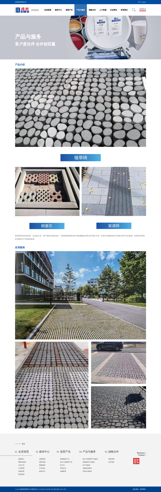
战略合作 (92, 10)
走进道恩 (47, 10)
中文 (139, 2)
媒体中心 (58, 10)
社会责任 (113, 10)
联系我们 (124, 10)
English (144, 2)
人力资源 (102, 10)
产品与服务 (80, 10)
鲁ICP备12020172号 (60, 489)
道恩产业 (69, 10)
